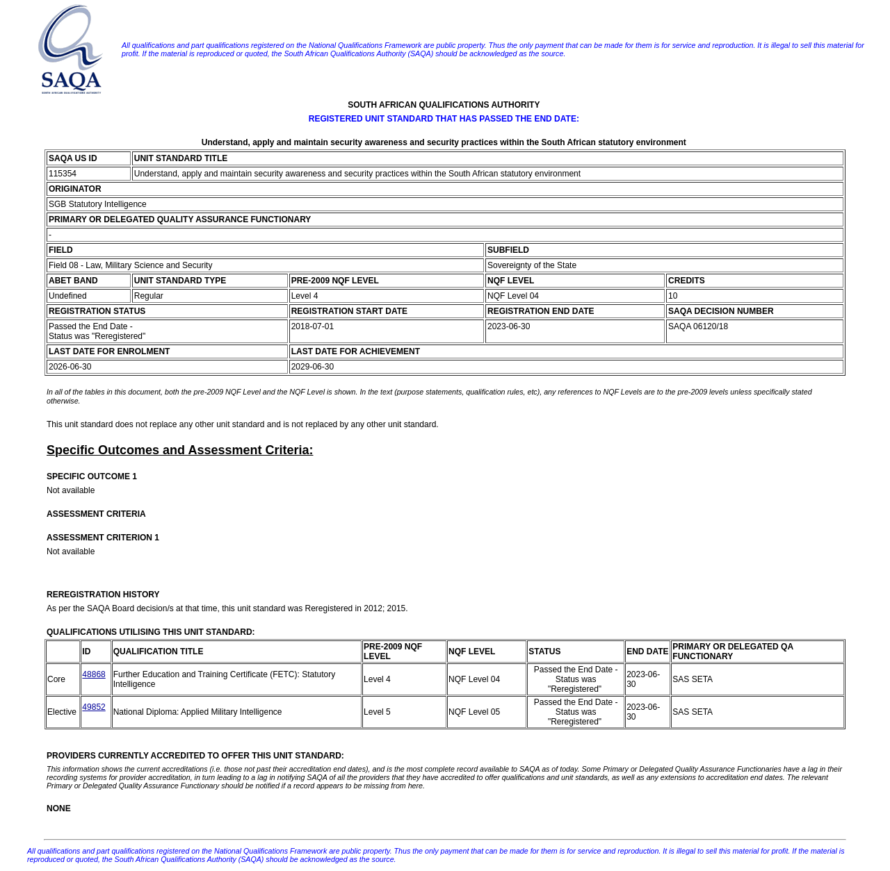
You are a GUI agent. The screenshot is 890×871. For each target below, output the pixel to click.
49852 (93, 707)
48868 (93, 674)
